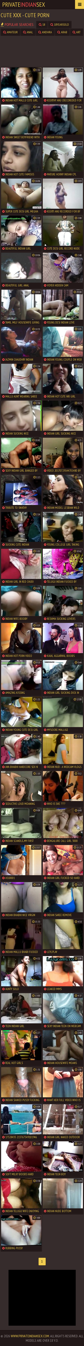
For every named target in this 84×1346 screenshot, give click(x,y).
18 (42, 25)
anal (28, 32)
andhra (45, 32)
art (77, 32)
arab (62, 32)
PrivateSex (23, 4)
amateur (10, 32)
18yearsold (59, 25)
